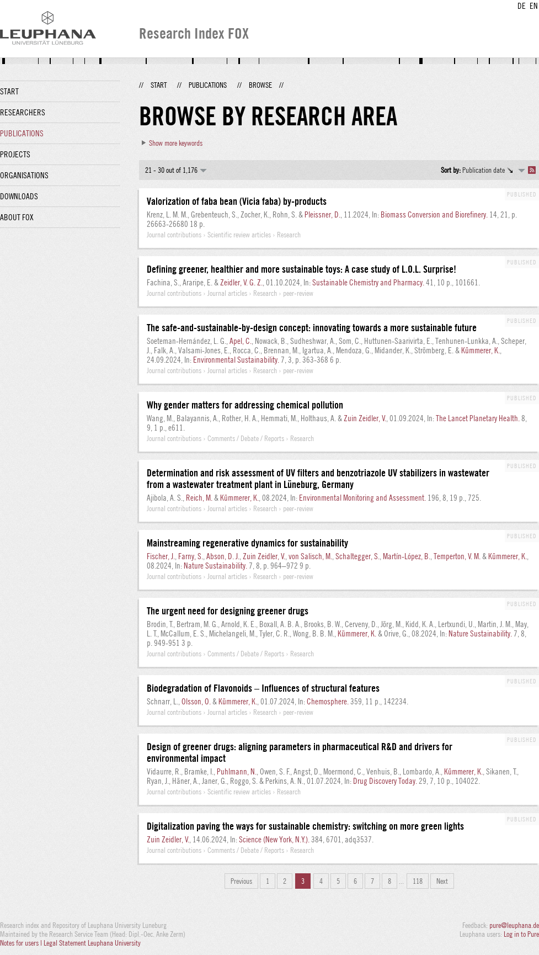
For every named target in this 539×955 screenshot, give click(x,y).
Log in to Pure (521, 934)
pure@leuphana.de (514, 925)
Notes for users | (22, 942)
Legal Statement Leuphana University (92, 942)
